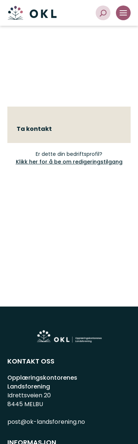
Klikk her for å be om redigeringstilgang (69, 161)
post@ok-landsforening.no (46, 422)
